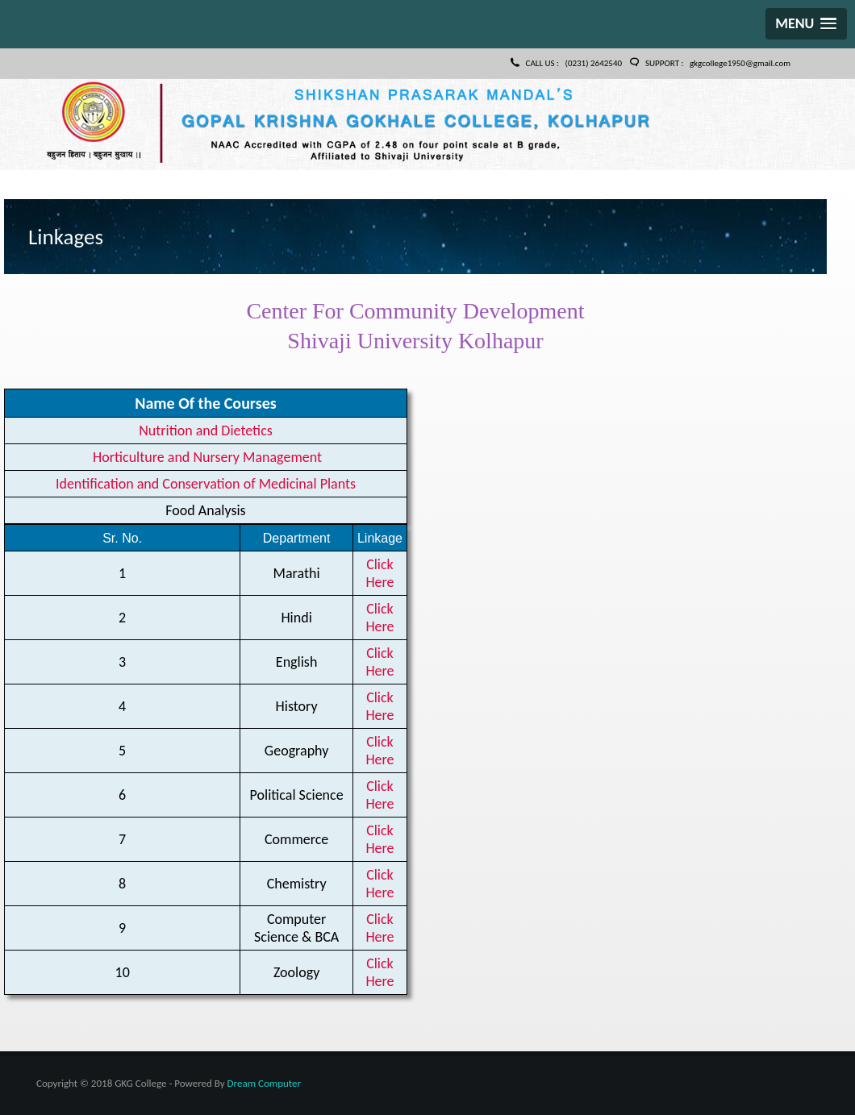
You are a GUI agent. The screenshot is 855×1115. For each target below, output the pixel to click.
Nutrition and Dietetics (206, 430)
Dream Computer (264, 1083)
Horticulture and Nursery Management (206, 457)
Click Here (379, 573)
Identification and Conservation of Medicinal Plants (206, 484)
